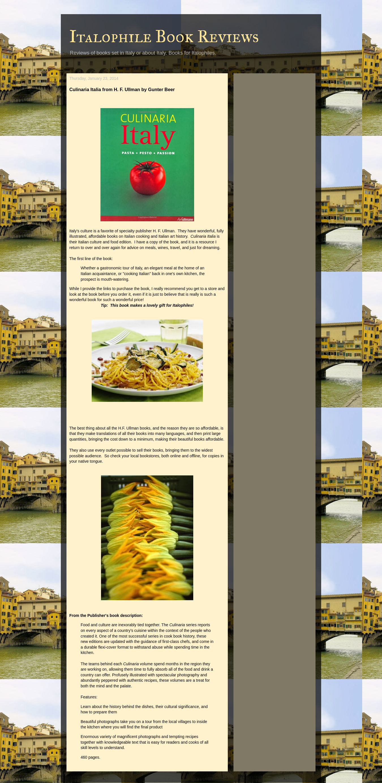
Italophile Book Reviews (164, 36)
